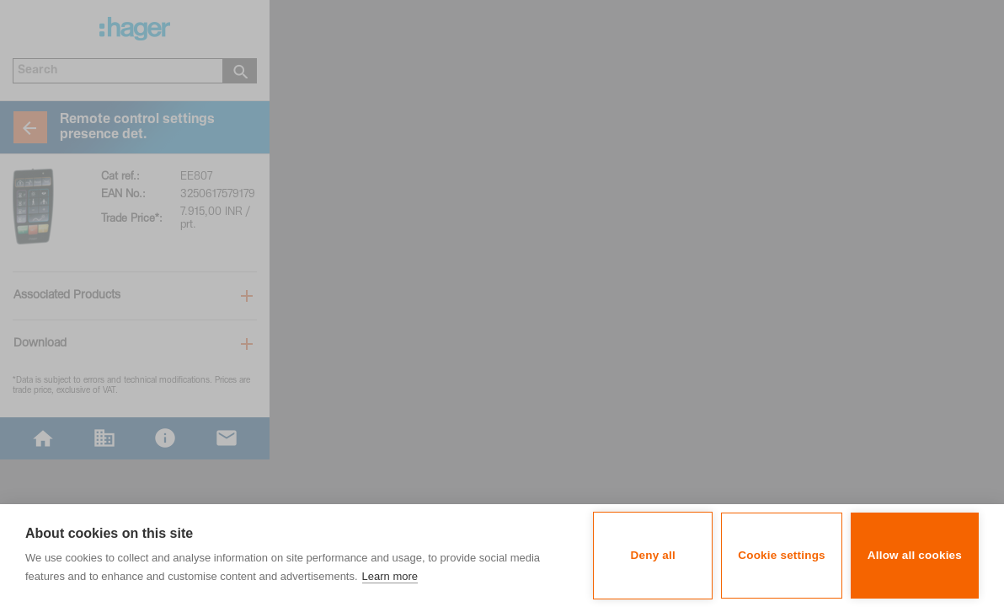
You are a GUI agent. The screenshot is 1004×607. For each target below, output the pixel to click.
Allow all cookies (915, 555)
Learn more (390, 576)
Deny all (653, 555)
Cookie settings (781, 555)
